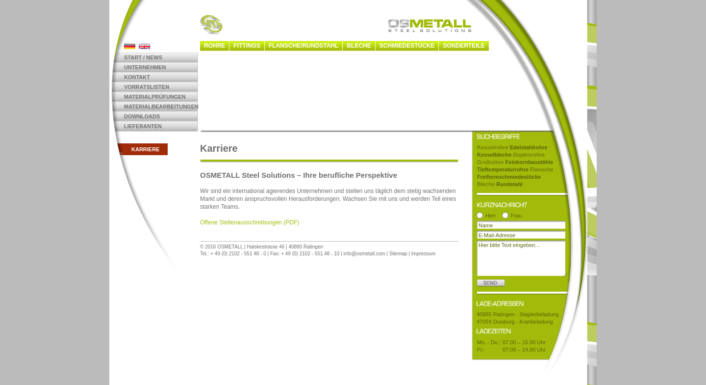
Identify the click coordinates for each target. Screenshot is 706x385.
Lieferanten (143, 126)
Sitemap (398, 253)
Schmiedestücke (407, 45)
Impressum (423, 253)
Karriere (145, 149)
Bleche (359, 45)
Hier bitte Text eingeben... (522, 258)
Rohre (214, 45)
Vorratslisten (146, 87)
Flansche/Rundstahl (303, 45)
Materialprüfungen (155, 97)
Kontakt (137, 77)
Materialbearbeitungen (161, 107)
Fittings (246, 45)
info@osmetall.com (364, 253)
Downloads (142, 116)
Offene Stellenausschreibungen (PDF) (250, 222)
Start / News (143, 57)
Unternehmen (145, 67)
